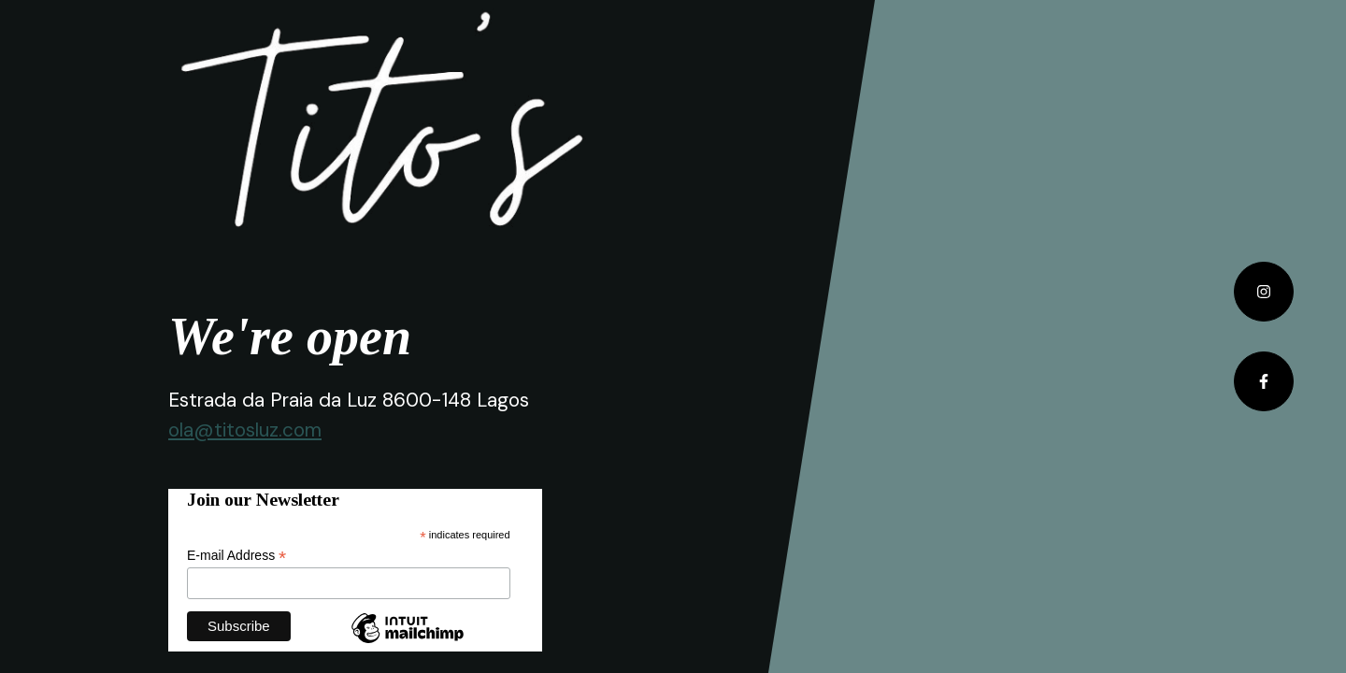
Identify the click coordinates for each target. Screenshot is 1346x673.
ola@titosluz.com (245, 429)
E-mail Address (236, 556)
